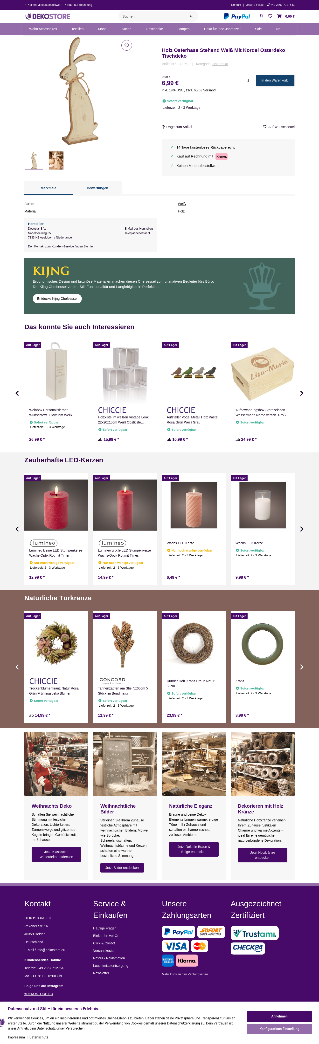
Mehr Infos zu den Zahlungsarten (185, 974)
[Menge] (244, 80)
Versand (209, 90)
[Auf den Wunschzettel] (126, 45)
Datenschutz (38, 1037)
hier (91, 246)
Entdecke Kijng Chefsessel (57, 298)
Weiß (182, 204)
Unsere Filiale (255, 5)
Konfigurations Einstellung (279, 1029)
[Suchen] (151, 16)
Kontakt (236, 5)
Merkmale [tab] (48, 188)
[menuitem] (43, 29)
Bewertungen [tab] (97, 188)
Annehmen (279, 1016)
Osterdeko (220, 64)
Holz (181, 211)
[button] (261, 16)
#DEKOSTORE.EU (38, 994)
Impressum (16, 1037)
